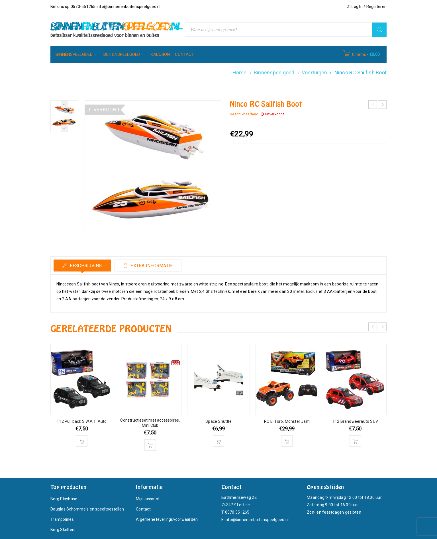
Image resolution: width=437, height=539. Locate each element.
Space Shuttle (218, 421)
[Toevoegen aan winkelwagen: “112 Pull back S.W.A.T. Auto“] (81, 441)
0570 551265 (237, 512)
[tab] (82, 265)
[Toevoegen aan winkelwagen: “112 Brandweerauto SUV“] (355, 441)
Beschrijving (85, 265)
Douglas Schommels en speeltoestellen (87, 509)
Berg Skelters (62, 529)
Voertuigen (314, 72)
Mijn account (148, 499)
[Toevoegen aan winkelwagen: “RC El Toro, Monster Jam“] (287, 441)
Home (239, 72)
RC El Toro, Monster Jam (287, 421)
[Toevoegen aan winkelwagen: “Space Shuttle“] (218, 441)
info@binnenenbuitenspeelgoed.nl (129, 6)
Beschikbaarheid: (244, 114)
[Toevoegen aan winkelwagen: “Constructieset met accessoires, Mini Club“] (150, 445)
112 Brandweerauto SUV (355, 421)
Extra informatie (151, 265)
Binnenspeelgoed (274, 72)
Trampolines (62, 519)
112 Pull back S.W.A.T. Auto (82, 421)
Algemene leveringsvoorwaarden (167, 519)
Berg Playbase (63, 499)
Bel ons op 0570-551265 (73, 6)
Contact (143, 509)
